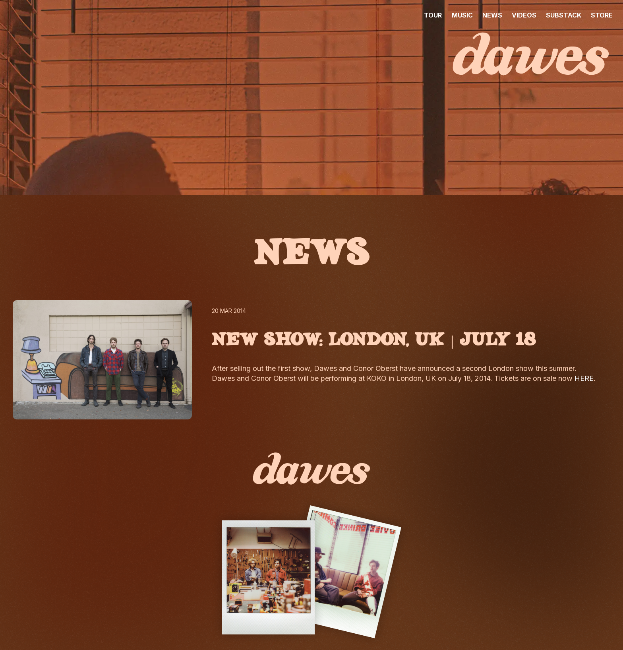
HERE (584, 378)
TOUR (433, 15)
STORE (602, 15)
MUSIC (462, 15)
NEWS (492, 15)
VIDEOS (524, 15)
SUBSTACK (563, 15)
